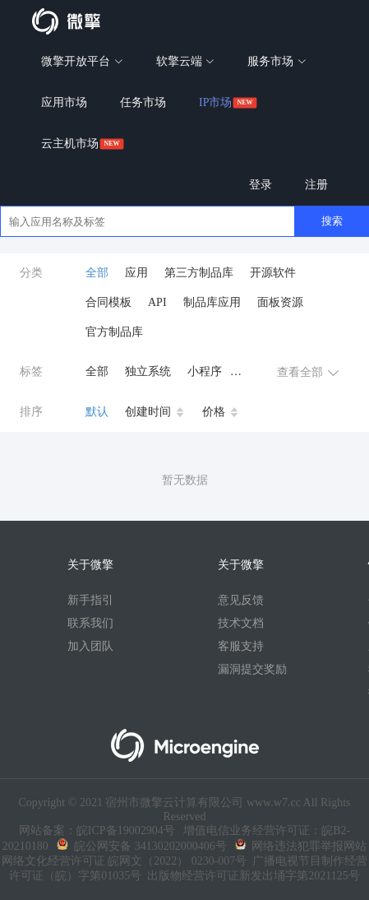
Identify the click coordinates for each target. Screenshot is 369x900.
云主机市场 (70, 143)
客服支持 (241, 646)
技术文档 (241, 623)
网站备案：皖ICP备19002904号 (97, 830)
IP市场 (215, 102)
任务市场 (143, 102)
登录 (260, 185)
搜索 (332, 221)
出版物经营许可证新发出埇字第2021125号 (250, 876)
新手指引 (90, 600)
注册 (316, 185)
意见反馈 (241, 600)
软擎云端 (185, 61)
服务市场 (277, 61)
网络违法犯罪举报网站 (301, 846)
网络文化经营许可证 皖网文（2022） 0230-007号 (124, 861)
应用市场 (64, 102)
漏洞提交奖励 (252, 669)
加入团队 (90, 646)
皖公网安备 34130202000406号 (142, 846)
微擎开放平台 (82, 61)
